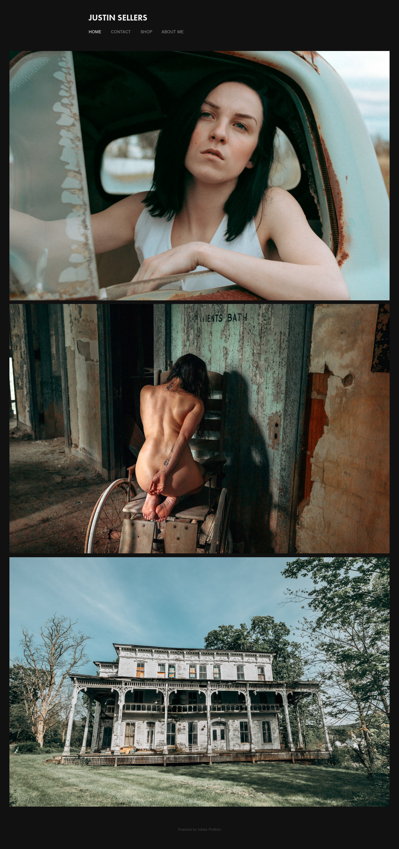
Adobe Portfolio (209, 830)
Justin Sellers (118, 17)
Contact (121, 31)
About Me (173, 31)
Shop (146, 31)
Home (95, 31)
